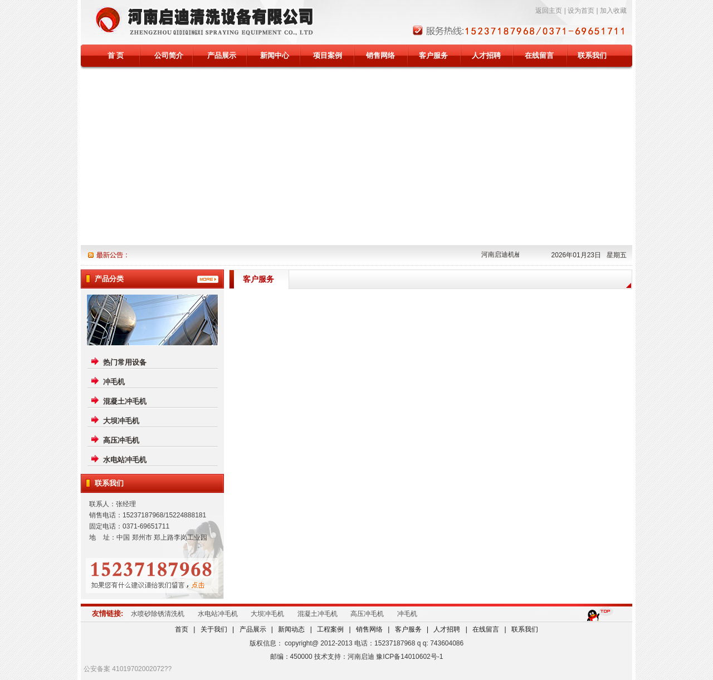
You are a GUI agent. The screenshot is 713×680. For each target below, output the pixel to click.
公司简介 (168, 55)
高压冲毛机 (121, 440)
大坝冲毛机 (121, 421)
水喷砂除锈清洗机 (157, 614)
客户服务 (433, 55)
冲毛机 (114, 382)
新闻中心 (274, 55)
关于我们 (214, 629)
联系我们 (592, 55)
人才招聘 (486, 55)
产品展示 (221, 55)
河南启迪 (361, 657)
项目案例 (327, 55)
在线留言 (539, 55)
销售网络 (380, 55)
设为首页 (581, 10)
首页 (181, 629)
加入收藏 (613, 10)
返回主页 (548, 10)
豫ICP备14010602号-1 (409, 657)
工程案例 (330, 629)
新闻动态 (291, 629)
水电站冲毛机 (124, 460)
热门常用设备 (124, 362)
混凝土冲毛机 (124, 401)
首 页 (116, 55)
